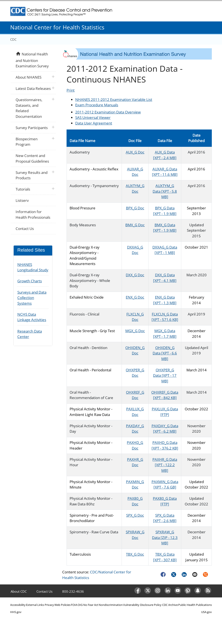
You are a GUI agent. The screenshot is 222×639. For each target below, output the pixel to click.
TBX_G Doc (135, 554)
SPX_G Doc (135, 515)
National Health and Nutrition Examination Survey (32, 59)
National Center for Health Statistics (57, 27)
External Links (35, 605)
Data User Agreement (93, 123)
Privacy (49, 605)
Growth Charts (29, 280)
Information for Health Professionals (33, 214)
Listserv (22, 200)
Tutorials (23, 189)
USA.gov (206, 612)
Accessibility (18, 605)
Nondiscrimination (111, 605)
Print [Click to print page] (71, 90)
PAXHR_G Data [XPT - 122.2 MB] (164, 465)
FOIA (74, 605)
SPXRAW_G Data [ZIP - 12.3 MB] (165, 537)
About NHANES (28, 77)
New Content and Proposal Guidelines (32, 158)
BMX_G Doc (135, 224)
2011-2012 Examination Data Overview (108, 112)
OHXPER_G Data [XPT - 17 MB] (164, 375)
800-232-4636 (73, 591)
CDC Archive (170, 605)
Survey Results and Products (31, 175)
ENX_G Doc (135, 297)
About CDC (19, 591)
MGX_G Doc (135, 330)
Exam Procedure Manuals (96, 104)
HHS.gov (15, 612)
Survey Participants (32, 127)
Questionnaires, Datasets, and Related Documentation (29, 108)
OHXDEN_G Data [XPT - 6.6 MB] (165, 353)
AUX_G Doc (135, 152)
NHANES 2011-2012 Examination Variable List (113, 99)
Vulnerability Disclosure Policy (142, 605)
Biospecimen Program (27, 141)
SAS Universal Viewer (93, 117)
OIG (80, 605)
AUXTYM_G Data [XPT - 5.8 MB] (165, 191)
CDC (13, 39)
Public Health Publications (195, 605)
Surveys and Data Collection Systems (31, 298)
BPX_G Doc (135, 207)
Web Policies (62, 605)
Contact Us (25, 228)
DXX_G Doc (135, 274)
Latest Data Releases (33, 88)
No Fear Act (90, 605)
